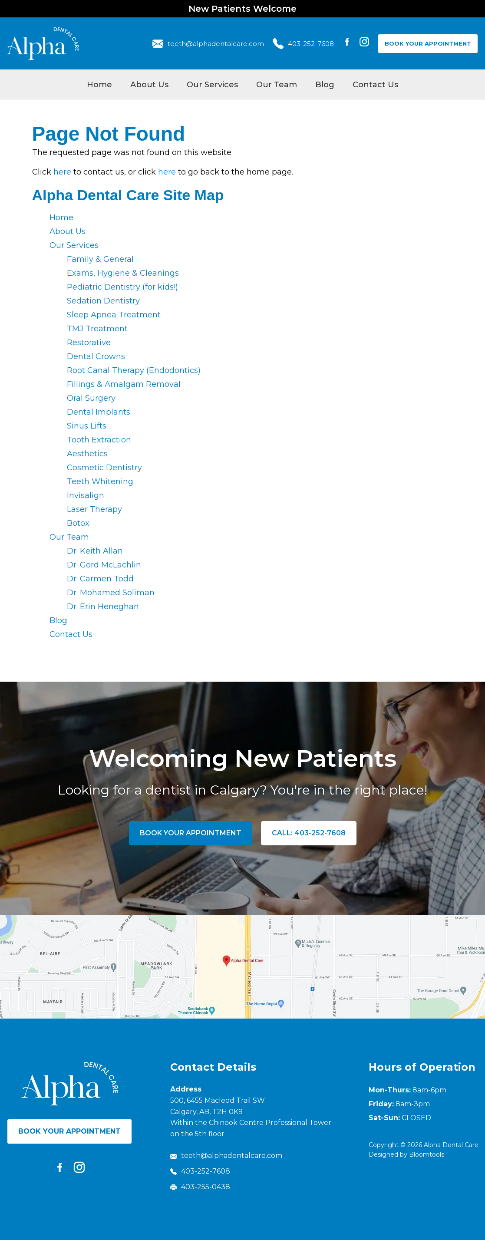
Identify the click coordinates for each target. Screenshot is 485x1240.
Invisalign (85, 495)
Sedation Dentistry (103, 301)
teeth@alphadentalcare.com (208, 43)
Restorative (89, 342)
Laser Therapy (94, 509)
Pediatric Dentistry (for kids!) (122, 287)
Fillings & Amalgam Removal (124, 384)
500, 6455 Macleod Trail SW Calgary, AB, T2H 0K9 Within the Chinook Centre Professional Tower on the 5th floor (250, 1117)
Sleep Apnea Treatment (114, 315)
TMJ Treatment (97, 328)
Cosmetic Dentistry (104, 467)
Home (99, 84)
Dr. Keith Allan (95, 551)
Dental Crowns (96, 356)
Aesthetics (87, 453)
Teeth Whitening (100, 481)
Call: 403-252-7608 (309, 833)
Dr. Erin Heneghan (103, 606)
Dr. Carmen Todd (100, 579)
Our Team (276, 84)
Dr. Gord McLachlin (104, 565)
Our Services (212, 84)
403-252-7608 (303, 43)
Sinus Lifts (86, 426)
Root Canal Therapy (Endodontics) (134, 370)
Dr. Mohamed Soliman (111, 592)
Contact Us (375, 84)
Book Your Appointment (428, 43)
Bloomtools (426, 1154)
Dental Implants (98, 412)
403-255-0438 (200, 1187)
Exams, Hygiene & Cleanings (123, 273)
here (62, 172)
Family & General (100, 259)
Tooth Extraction (99, 440)
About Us (149, 84)
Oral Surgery (91, 398)
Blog (324, 84)
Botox (78, 523)
